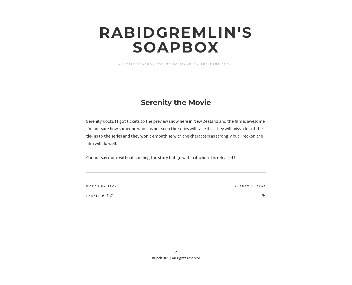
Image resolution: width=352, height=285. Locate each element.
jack (159, 258)
